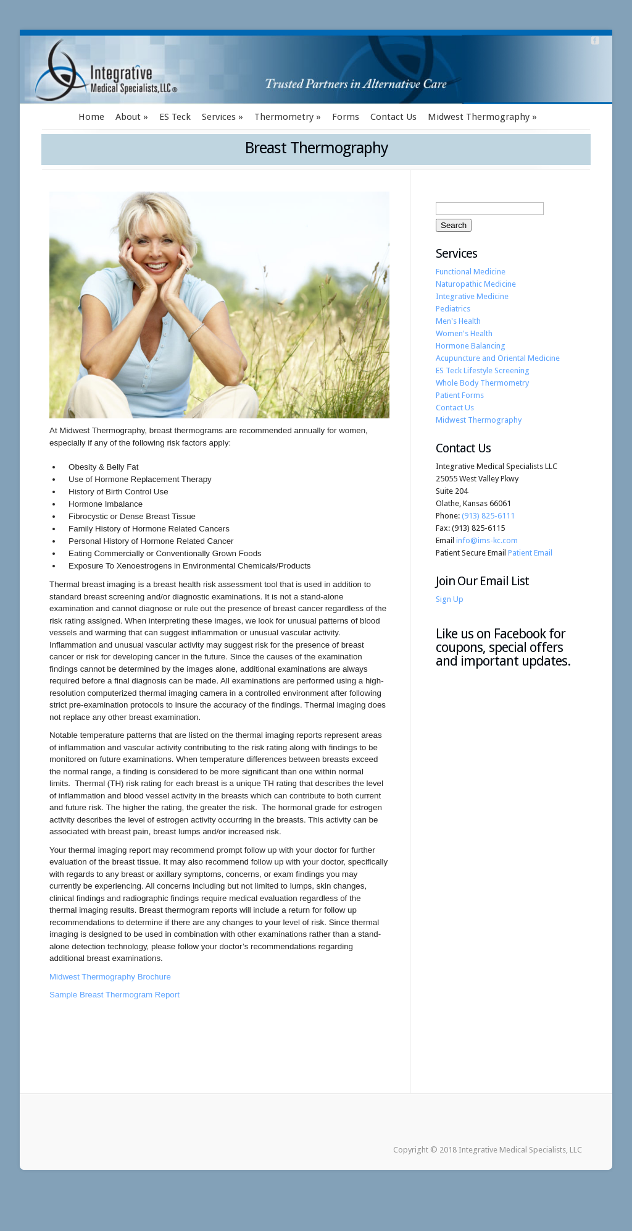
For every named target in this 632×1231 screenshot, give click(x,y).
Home (91, 116)
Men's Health (458, 321)
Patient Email (530, 552)
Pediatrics (453, 308)
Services (219, 116)
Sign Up (450, 599)
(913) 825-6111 (488, 515)
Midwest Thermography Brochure (110, 976)
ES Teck (175, 116)
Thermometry (284, 116)
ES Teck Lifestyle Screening (483, 370)
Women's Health (464, 333)
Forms (345, 116)
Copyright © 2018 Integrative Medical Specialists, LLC (487, 1149)
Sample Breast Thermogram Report (114, 994)
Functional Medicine (470, 271)
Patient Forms (460, 395)
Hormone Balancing (470, 345)
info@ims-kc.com (487, 540)
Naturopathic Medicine (476, 284)
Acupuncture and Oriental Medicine (498, 358)
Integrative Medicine (472, 296)
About (128, 116)
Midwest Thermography (479, 116)
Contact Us (393, 116)
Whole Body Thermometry (482, 382)
